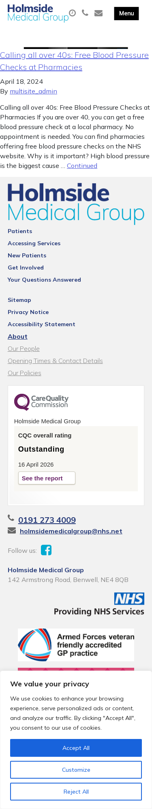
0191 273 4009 (47, 520)
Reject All (76, 791)
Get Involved (26, 267)
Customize (76, 769)
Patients (20, 231)
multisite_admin (33, 91)
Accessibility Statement (41, 324)
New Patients (27, 255)
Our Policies (24, 373)
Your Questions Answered (44, 279)
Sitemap (19, 300)
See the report (42, 478)
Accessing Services (34, 243)
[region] (76, 740)
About (18, 336)
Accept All (76, 748)
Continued (82, 165)
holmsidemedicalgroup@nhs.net (71, 531)
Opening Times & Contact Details (55, 361)
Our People (24, 348)
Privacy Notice (28, 312)
